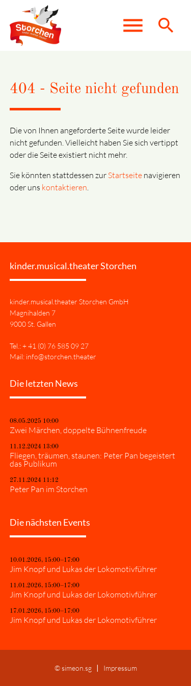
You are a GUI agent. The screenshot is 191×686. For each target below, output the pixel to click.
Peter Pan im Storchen (49, 489)
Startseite (125, 175)
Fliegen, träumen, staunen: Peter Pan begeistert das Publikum (92, 459)
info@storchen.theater (61, 356)
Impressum (120, 668)
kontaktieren (64, 187)
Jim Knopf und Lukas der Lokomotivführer (83, 569)
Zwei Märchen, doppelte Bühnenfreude (78, 430)
